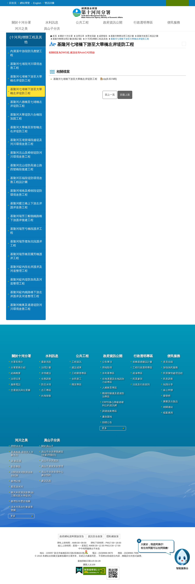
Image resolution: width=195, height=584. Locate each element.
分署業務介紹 (18, 367)
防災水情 (46, 384)
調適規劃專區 (109, 411)
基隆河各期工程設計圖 (147, 36)
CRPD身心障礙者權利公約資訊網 (113, 404)
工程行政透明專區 (142, 367)
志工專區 (46, 390)
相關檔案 (63, 72)
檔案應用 (168, 412)
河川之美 (21, 28)
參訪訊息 (46, 480)
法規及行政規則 (141, 384)
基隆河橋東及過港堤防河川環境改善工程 (26, 306)
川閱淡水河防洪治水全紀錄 (22, 474)
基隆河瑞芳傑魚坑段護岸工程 (26, 243)
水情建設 (46, 373)
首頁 (55, 36)
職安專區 (77, 384)
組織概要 (16, 373)
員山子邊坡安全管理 (52, 466)
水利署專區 (108, 373)
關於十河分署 (21, 22)
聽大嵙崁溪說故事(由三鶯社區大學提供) (22, 494)
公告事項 (107, 362)
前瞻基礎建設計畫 (142, 362)
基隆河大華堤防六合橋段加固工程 (26, 116)
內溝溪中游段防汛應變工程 (26, 53)
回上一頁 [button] (110, 94)
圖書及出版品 (170, 401)
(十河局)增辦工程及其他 (96, 39)
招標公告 (107, 422)
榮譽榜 (166, 395)
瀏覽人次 (87, 564)
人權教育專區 (109, 387)
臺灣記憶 (16, 481)
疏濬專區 (137, 373)
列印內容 (184, 44)
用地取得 (107, 367)
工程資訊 (77, 362)
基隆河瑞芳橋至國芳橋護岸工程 (26, 256)
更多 (104, 428)
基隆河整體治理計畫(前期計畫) (67, 39)
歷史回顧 (91, 36)
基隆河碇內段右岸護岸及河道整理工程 (26, 268)
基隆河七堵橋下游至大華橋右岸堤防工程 (26, 78)
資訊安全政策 (95, 536)
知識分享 (168, 384)
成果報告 (103, 36)
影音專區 (16, 466)
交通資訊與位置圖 (20, 390)
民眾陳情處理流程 (173, 373)
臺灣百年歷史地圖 (20, 501)
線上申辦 (168, 390)
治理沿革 (80, 36)
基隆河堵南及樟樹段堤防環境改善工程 (26, 192)
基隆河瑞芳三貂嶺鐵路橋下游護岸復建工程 (26, 218)
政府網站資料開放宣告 (72, 536)
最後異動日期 (84, 561)
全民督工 (77, 379)
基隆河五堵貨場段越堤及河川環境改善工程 (26, 142)
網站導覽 (25, 3)
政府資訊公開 (112, 22)
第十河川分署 (97, 12)
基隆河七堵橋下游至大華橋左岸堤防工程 (26, 91)
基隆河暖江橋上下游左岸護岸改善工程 (26, 205)
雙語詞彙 (49, 3)
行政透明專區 (143, 22)
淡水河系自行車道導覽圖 (22, 508)
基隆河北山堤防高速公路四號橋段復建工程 (26, 167)
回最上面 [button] (125, 94)
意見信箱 (168, 362)
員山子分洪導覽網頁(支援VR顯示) (52, 453)
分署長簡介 (17, 362)
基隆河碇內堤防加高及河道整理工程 (26, 281)
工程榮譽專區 (79, 373)
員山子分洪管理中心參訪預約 (52, 473)
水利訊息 (51, 22)
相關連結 (168, 407)
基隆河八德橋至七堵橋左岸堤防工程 (26, 103)
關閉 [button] (171, 3)
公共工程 (82, 22)
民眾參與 (137, 379)
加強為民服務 (170, 367)
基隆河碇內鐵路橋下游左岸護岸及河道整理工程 (26, 294)
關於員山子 (47, 446)
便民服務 (173, 22)
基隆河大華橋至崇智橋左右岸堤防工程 (26, 129)
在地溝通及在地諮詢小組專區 (113, 380)
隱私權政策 (112, 536)
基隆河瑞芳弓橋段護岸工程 (26, 230)
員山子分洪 (52, 28)
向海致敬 (46, 395)
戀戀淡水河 (17, 446)
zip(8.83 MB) (110, 79)
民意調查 (168, 379)
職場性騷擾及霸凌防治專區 (113, 395)
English (37, 3)
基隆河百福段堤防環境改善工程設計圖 (26, 180)
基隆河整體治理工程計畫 (122, 36)
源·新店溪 (16, 461)
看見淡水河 (17, 486)
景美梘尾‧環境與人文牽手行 (22, 454)
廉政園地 (107, 416)
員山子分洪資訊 (49, 460)
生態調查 (46, 379)
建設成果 (77, 367)
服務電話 (16, 384)
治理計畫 (46, 367)
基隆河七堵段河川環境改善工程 (26, 65)
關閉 (139, 541)
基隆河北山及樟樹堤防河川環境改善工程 (26, 154)
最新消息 (46, 362)
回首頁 (12, 3)
